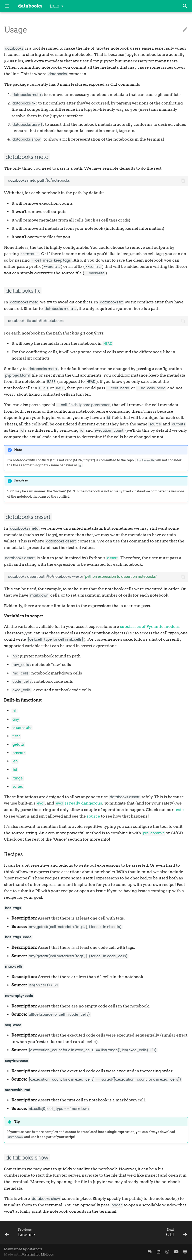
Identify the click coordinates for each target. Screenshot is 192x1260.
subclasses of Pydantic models (149, 626)
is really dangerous (78, 803)
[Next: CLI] (175, 1232)
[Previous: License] (21, 1232)
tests (179, 809)
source (93, 816)
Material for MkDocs (37, 1254)
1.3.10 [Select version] (55, 6)
